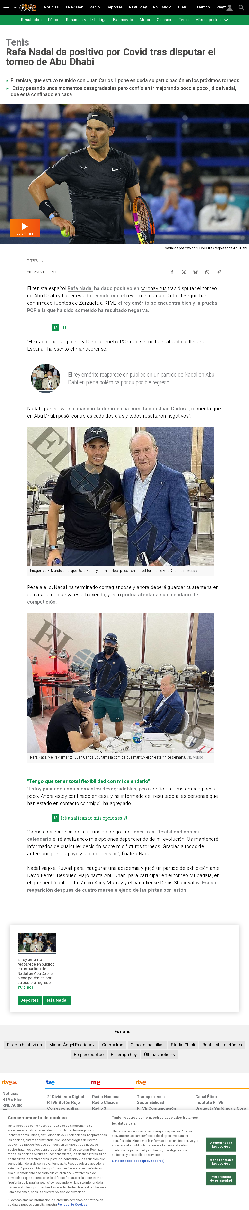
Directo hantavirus (24, 1044)
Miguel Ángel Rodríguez (72, 1044)
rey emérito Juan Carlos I (154, 296)
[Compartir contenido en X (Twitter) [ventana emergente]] (184, 271)
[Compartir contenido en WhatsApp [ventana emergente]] (207, 271)
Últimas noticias (159, 1054)
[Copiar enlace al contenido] (219, 271)
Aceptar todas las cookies (221, 1162)
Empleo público (89, 1054)
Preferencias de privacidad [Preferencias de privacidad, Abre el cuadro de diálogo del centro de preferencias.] (221, 1196)
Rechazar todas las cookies (221, 1179)
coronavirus (154, 288)
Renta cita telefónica (222, 1044)
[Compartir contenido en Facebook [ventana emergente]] (172, 271)
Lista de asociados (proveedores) (138, 1178)
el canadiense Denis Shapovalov (163, 883)
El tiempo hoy (124, 1054)
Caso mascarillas (147, 1044)
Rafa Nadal (80, 288)
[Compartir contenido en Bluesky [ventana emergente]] (195, 271)
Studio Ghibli (183, 1044)
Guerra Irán (112, 1044)
